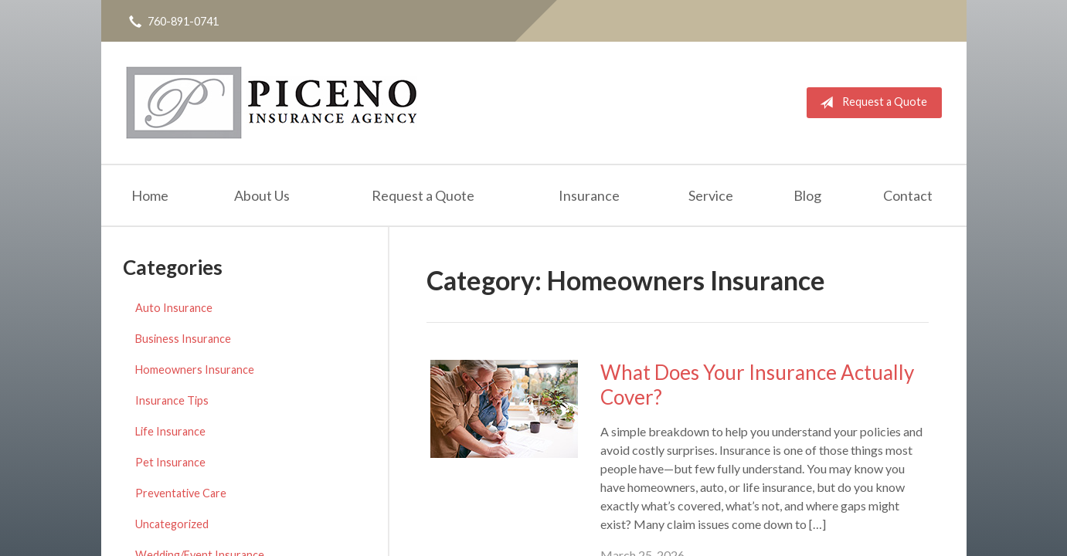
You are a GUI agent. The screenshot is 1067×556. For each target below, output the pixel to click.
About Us (262, 195)
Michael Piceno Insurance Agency (271, 102)
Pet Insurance (170, 462)
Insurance (589, 195)
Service (710, 195)
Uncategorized (172, 524)
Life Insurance (170, 431)
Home (149, 195)
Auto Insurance (173, 307)
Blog (807, 195)
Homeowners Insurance (194, 369)
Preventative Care (180, 493)
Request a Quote (870, 102)
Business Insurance (183, 338)
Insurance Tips (172, 400)
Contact (908, 195)
